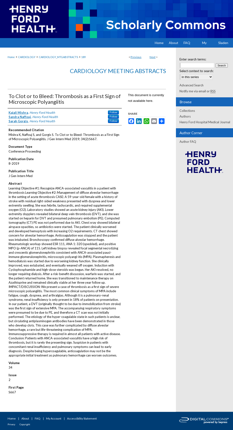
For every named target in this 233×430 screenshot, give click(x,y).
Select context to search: (197, 71)
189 (83, 57)
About (25, 418)
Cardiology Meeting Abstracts (118, 70)
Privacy (11, 424)
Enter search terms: (193, 59)
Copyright (24, 424)
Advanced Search (192, 85)
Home (11, 57)
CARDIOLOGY (26, 57)
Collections (187, 111)
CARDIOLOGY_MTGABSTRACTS (58, 57)
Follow (113, 112)
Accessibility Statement (82, 418)
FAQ (37, 418)
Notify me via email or (198, 91)
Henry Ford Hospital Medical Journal (205, 122)
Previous (136, 57)
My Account (53, 418)
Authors (185, 116)
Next (152, 57)
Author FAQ (188, 141)
